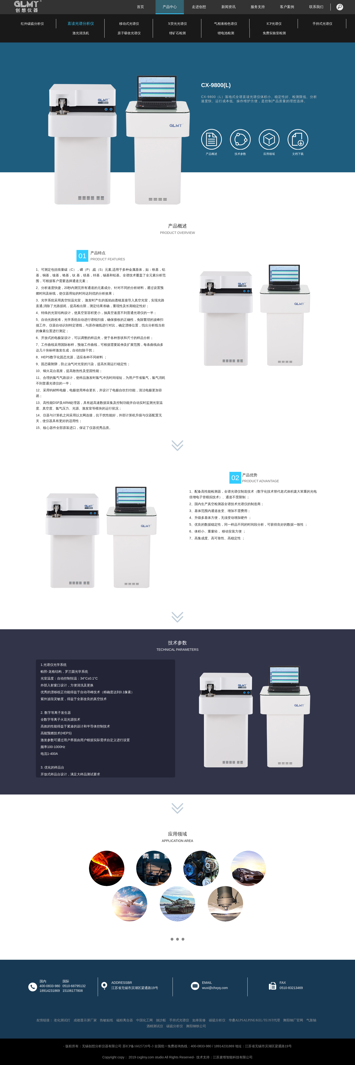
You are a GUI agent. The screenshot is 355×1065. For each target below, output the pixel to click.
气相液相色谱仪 (225, 23)
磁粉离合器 (124, 1020)
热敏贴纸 (106, 1020)
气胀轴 (311, 1020)
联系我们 (316, 7)
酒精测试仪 (155, 1026)
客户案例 (287, 7)
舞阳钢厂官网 (293, 1020)
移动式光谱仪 (129, 23)
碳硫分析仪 (217, 1020)
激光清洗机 (80, 33)
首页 (140, 7)
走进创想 (199, 7)
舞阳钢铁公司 (196, 1026)
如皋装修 (199, 1020)
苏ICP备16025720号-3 (138, 1046)
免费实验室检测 (274, 33)
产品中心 (170, 7)
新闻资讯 (228, 7)
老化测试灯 (62, 1020)
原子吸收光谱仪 (129, 33)
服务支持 (258, 7)
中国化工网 (144, 1020)
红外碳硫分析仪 (32, 23)
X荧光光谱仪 (177, 23)
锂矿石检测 (177, 33)
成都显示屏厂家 (85, 1020)
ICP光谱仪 (274, 23)
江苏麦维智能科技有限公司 (233, 1057)
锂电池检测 (226, 33)
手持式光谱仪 (322, 23)
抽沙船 (161, 1020)
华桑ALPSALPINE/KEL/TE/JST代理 (254, 1020)
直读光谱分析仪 (81, 23)
